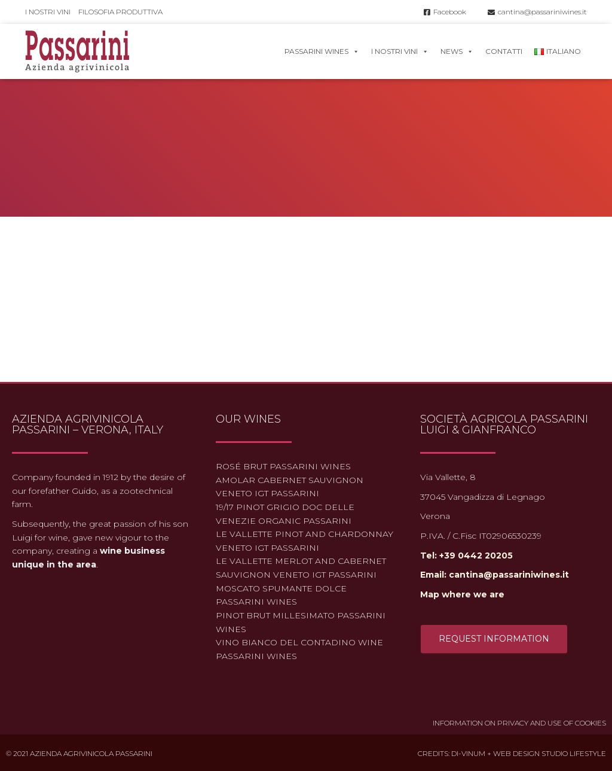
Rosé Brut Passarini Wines (283, 466)
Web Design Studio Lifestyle (549, 753)
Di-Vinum (468, 753)
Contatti (503, 51)
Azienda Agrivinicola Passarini (91, 753)
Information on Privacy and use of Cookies (519, 722)
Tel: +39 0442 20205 (466, 555)
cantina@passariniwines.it (537, 11)
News (456, 51)
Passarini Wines (321, 51)
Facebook (445, 11)
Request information (494, 638)
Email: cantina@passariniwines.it (494, 574)
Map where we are (462, 594)
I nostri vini (48, 11)
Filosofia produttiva (120, 11)
